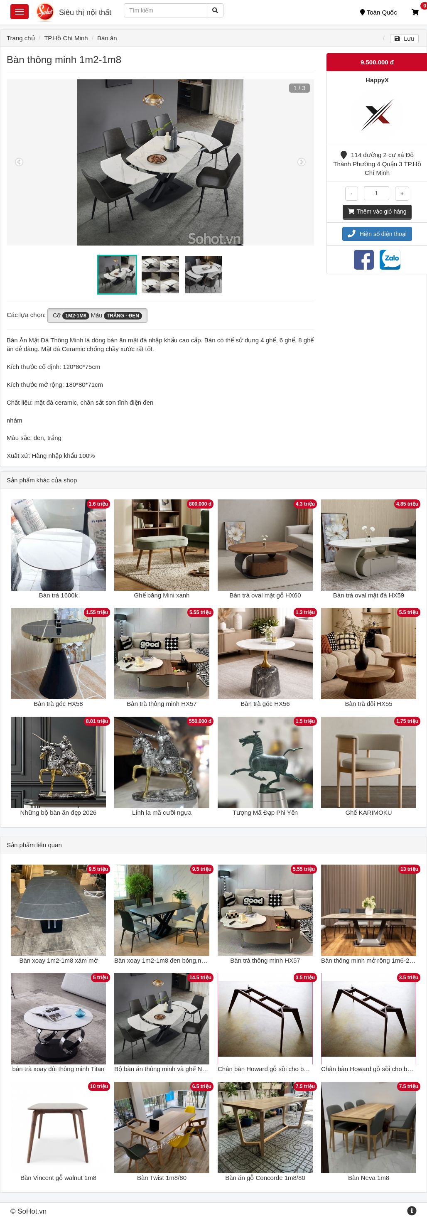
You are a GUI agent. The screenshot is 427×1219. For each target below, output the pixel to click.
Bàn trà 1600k (58, 595)
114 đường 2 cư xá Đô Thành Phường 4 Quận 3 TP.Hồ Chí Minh (377, 163)
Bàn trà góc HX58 (58, 703)
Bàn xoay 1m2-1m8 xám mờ (58, 960)
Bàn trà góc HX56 (265, 703)
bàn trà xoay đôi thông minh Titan (58, 1068)
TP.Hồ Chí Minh (66, 38)
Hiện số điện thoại (377, 234)
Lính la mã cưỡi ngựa (161, 812)
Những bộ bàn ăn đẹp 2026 (58, 812)
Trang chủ (21, 38)
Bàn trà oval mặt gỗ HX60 (265, 595)
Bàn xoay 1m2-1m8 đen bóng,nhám (163, 960)
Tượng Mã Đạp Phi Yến (265, 812)
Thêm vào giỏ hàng (377, 211)
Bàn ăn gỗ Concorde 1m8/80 (265, 1177)
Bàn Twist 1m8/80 (162, 1177)
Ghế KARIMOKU (368, 812)
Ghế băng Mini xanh (162, 595)
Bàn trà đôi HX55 (368, 703)
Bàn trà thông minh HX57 (161, 703)
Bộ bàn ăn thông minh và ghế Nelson (165, 1068)
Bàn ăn (107, 38)
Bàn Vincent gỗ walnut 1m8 (58, 1177)
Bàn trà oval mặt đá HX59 (368, 595)
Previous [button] (19, 162)
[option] (160, 162)
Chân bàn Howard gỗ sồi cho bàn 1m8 (271, 1068)
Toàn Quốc (378, 12)
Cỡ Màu (97, 315)
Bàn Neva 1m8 (368, 1177)
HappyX (377, 80)
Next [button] (301, 162)
